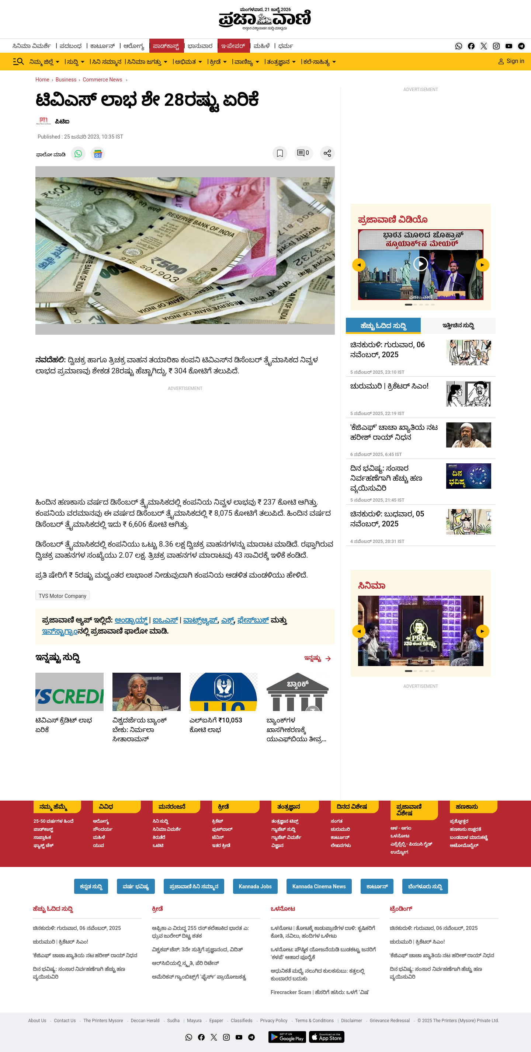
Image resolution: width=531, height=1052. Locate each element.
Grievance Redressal (390, 1020)
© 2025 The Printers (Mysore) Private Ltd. (458, 1020)
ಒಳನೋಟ (283, 909)
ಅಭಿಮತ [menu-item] (185, 61)
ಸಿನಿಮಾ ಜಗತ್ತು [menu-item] (144, 61)
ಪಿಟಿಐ (62, 121)
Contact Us (65, 1020)
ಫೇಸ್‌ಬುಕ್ (253, 620)
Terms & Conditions (314, 1020)
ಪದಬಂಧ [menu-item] (70, 45)
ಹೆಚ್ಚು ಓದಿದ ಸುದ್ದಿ (53, 909)
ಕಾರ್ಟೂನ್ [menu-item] (102, 45)
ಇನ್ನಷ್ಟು (317, 658)
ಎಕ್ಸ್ (227, 620)
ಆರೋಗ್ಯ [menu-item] (134, 45)
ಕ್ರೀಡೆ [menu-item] (215, 61)
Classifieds (242, 1020)
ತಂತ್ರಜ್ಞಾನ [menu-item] (278, 61)
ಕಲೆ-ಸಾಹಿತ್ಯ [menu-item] (316, 61)
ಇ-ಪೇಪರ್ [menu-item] (232, 45)
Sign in (511, 61)
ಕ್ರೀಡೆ (157, 909)
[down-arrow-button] (57, 62)
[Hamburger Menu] (18, 61)
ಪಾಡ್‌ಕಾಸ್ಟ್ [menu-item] (166, 45)
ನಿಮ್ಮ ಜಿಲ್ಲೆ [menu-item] (41, 61)
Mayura (194, 1020)
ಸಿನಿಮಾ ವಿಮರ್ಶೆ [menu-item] (32, 45)
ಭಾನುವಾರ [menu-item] (200, 45)
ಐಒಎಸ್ (165, 620)
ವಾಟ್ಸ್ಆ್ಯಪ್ (200, 620)
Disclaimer (351, 1020)
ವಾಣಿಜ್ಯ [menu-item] (244, 61)
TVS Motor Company (62, 596)
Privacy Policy (274, 1020)
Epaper (216, 1020)
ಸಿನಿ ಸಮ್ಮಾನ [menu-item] (106, 61)
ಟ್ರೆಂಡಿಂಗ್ (401, 909)
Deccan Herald (145, 1020)
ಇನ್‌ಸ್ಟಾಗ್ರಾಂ (59, 631)
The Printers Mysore (103, 1020)
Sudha (173, 1020)
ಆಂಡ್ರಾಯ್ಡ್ (132, 620)
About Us (37, 1020)
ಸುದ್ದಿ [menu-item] (72, 61)
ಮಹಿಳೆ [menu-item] (262, 45)
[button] (91, 886)
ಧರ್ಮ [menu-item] (285, 45)
